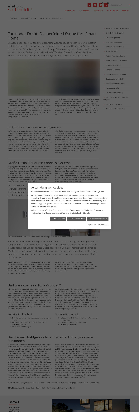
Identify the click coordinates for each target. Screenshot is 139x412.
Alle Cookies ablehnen (76, 219)
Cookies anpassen (58, 219)
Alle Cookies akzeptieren (98, 219)
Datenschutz (103, 224)
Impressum (91, 224)
